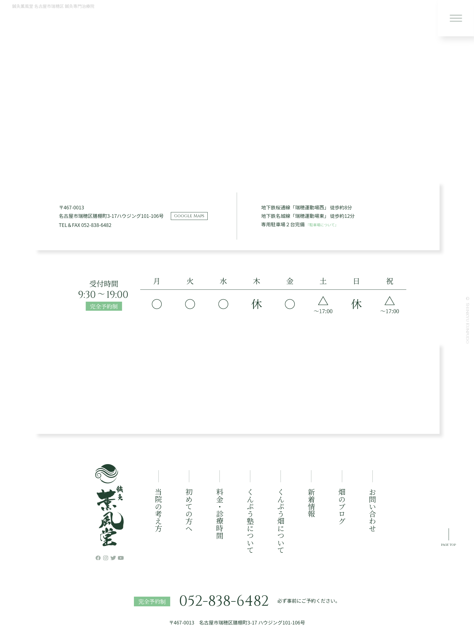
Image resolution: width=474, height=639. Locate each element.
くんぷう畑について (280, 521)
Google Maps (189, 216)
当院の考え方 (158, 510)
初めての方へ (189, 510)
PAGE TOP (439, 596)
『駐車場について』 (327, 224)
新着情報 (311, 502)
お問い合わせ (372, 510)
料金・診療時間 (219, 513)
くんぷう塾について (250, 521)
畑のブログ (342, 506)
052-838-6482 (224, 601)
